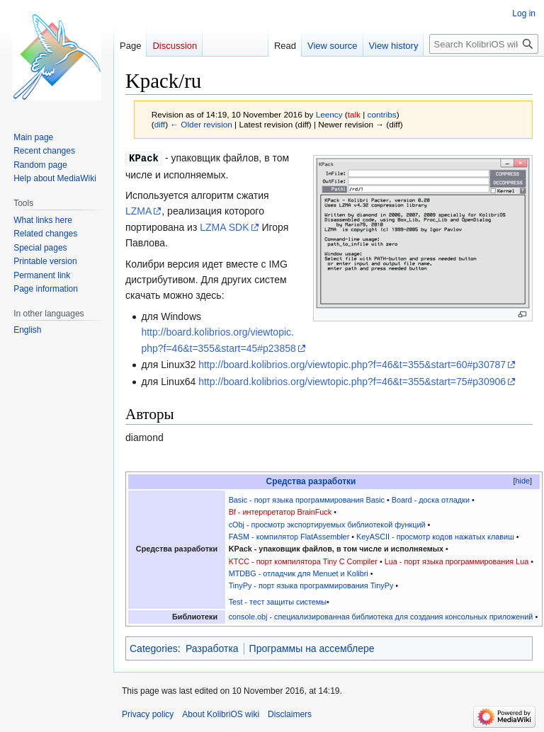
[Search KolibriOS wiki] (483, 44)
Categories (154, 648)
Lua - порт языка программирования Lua (456, 561)
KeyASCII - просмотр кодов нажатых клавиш (435, 536)
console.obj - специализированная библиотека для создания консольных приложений (381, 616)
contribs (382, 114)
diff (159, 124)
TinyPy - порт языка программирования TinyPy (311, 585)
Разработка (212, 648)
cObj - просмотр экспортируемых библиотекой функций (327, 524)
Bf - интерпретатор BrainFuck (280, 512)
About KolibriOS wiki (220, 714)
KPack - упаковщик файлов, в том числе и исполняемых (336, 548)
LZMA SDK (224, 227)
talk (354, 114)
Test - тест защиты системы (278, 601)
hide (523, 480)
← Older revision (201, 124)
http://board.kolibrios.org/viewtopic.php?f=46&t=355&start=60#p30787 (352, 364)
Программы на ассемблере (312, 648)
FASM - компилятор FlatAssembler (289, 536)
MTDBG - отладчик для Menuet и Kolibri (298, 573)
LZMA (138, 211)
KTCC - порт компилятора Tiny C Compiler (303, 561)
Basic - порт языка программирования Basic (307, 500)
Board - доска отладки (431, 500)
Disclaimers (290, 714)
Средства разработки (311, 481)
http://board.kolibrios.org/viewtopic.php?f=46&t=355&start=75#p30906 (352, 381)
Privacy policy (148, 714)
